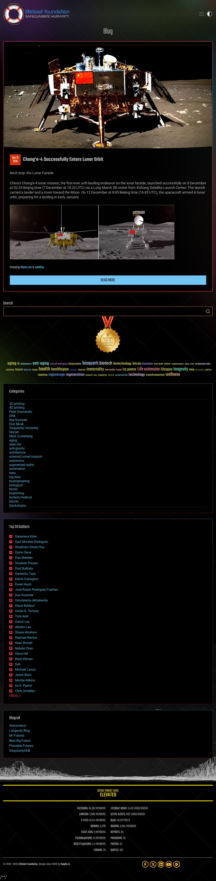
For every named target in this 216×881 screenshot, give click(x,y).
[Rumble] (176, 864)
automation (17, 469)
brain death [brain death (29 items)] (158, 364)
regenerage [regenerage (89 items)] (56, 375)
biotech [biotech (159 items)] (105, 363)
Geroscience (17, 725)
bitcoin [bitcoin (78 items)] (137, 364)
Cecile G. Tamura (27, 611)
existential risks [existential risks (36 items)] (202, 364)
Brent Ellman (24, 659)
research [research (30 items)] (89, 375)
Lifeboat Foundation (28, 864)
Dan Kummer (24, 595)
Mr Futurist (16, 735)
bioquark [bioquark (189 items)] (90, 363)
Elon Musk (16, 424)
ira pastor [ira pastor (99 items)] (129, 369)
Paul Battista (24, 568)
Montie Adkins (25, 680)
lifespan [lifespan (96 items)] (166, 369)
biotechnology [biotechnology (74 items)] (122, 364)
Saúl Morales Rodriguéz (31, 542)
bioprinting (16, 493)
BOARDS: (115, 826)
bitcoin (14, 501)
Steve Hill (21, 654)
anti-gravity (17, 448)
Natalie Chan (24, 648)
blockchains (17, 505)
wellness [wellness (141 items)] (173, 374)
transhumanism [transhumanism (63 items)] (155, 375)
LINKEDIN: (84, 814)
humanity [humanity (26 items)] (73, 370)
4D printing (17, 407)
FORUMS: (98, 850)
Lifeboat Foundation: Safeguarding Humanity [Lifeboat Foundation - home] (98, 14)
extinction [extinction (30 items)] (10, 370)
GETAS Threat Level (108, 793)
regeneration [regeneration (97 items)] (75, 374)
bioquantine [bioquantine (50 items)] (74, 363)
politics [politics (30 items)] (208, 370)
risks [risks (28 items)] (95, 375)
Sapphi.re (65, 864)
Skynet (14, 432)
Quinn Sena (23, 552)
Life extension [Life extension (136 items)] (148, 369)
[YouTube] (169, 864)
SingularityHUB (19, 750)
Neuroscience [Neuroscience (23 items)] (199, 370)
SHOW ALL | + (15, 696)
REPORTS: (115, 832)
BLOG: (113, 820)
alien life (15, 444)
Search (207, 311)
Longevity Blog (19, 731)
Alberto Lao (26, 267)
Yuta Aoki (21, 616)
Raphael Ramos (26, 637)
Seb (17, 664)
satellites (39, 267)
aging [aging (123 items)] (11, 363)
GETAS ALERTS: (118, 814)
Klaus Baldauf (25, 606)
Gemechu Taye (25, 574)
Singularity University (23, 428)
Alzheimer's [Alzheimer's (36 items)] (26, 364)
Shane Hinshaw (26, 632)
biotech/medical (20, 497)
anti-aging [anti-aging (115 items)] (41, 363)
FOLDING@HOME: (84, 838)
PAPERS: (115, 844)
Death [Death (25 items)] (192, 364)
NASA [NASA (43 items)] (191, 369)
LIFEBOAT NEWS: (119, 808)
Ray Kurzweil (18, 420)
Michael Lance (25, 669)
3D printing (17, 404)
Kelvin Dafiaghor (26, 579)
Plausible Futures (21, 746)
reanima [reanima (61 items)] (42, 375)
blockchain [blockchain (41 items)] (147, 364)
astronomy (16, 461)
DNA (12, 416)
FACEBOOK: (82, 808)
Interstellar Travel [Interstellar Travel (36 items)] (113, 370)
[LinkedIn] (161, 864)
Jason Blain (23, 675)
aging (13, 440)
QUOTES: (115, 850)
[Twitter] (153, 864)
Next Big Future (19, 740)
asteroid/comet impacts (25, 456)
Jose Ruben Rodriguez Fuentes (36, 589)
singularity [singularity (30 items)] (102, 375)
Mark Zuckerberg (21, 436)
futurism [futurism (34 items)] (27, 370)
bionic (13, 489)
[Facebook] (145, 864)
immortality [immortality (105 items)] (95, 369)
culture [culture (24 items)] (187, 364)
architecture (17, 452)
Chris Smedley (25, 691)
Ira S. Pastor (23, 685)
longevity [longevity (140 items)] (180, 369)
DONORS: (95, 826)
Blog (108, 31)
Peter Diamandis (20, 412)
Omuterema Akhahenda (31, 600)
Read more (108, 280)
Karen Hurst (23, 584)
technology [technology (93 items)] (137, 375)
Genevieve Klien (26, 536)
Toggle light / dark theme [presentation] (209, 13)
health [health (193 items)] (44, 369)
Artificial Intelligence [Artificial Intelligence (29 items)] (58, 364)
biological (16, 485)
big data (15, 477)
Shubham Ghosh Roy (29, 547)
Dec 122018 (15, 159)
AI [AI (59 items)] (18, 364)
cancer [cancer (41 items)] (167, 364)
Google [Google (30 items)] (35, 370)
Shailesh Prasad (26, 563)
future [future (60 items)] (19, 369)
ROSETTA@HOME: (83, 844)
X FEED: (85, 820)
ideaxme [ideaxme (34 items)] (81, 370)
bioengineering (19, 481)
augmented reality (21, 465)
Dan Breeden (24, 558)
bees (12, 473)
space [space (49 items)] (111, 375)
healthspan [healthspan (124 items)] (60, 369)
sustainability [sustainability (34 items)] (121, 375)
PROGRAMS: (117, 838)
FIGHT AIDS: (87, 832)
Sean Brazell (23, 643)
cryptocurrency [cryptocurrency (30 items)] (178, 364)
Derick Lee (22, 622)
